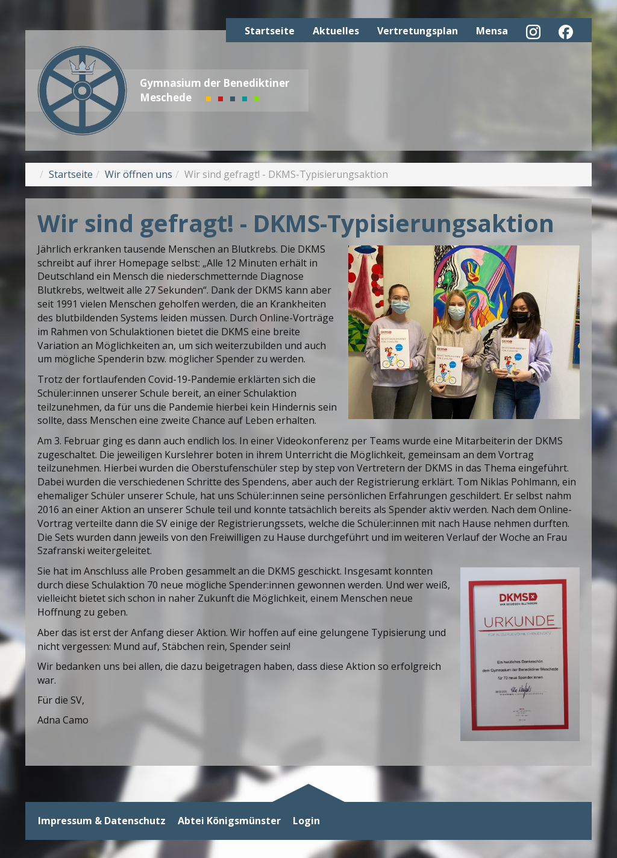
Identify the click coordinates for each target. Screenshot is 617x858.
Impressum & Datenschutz (102, 821)
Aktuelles (336, 30)
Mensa (492, 30)
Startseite (270, 30)
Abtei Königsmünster (229, 821)
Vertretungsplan (417, 30)
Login (306, 821)
